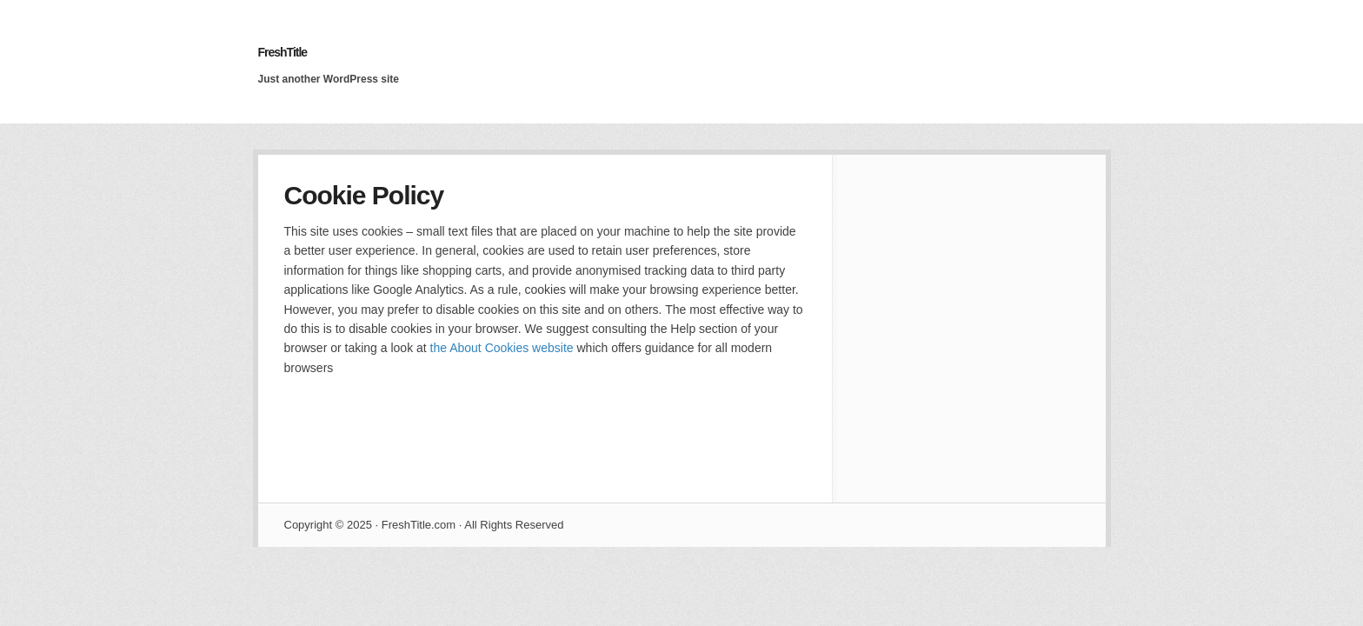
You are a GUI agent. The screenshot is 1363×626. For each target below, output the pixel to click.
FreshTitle (283, 52)
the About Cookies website (502, 348)
